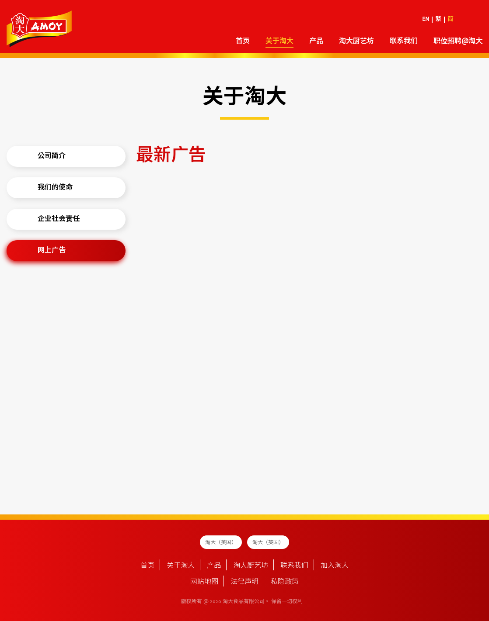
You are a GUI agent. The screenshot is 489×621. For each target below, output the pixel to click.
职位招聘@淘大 (457, 41)
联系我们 (404, 41)
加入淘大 (335, 565)
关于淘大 (279, 41)
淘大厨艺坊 (356, 41)
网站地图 (204, 582)
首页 (243, 41)
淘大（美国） (221, 542)
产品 (316, 41)
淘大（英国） (268, 542)
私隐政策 (285, 582)
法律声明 (244, 582)
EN (425, 20)
